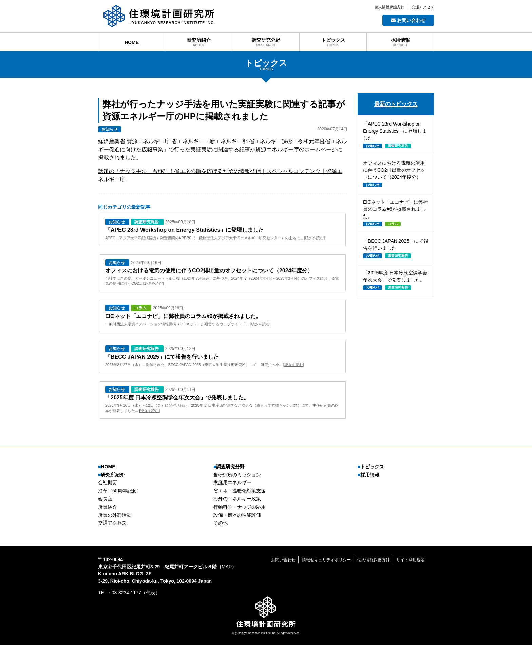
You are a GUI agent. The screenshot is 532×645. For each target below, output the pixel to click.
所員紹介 (107, 507)
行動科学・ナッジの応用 (239, 507)
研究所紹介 (111, 474)
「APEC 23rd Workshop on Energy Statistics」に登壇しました (184, 230)
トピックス (371, 466)
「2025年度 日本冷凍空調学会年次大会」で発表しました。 (177, 397)
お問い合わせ (408, 20)
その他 (220, 523)
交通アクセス (423, 7)
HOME (106, 466)
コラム (141, 308)
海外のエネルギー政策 (237, 498)
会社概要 (107, 482)
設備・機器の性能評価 (237, 515)
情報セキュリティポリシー (326, 559)
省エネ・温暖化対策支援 (239, 490)
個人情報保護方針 (389, 7)
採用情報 (368, 474)
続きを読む (314, 238)
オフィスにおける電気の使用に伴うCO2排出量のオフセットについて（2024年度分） (209, 270)
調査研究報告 (147, 222)
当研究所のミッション (237, 474)
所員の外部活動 (114, 515)
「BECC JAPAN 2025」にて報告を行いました (162, 357)
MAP (227, 566)
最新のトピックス (396, 104)
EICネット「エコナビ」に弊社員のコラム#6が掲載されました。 (183, 316)
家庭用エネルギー (232, 482)
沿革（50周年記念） (119, 490)
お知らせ (109, 129)
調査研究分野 (229, 466)
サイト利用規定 (410, 559)
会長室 (105, 498)
